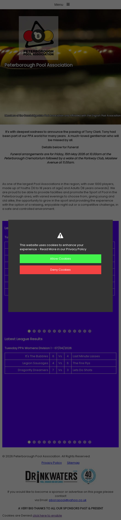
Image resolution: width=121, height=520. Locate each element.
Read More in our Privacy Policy (63, 249)
